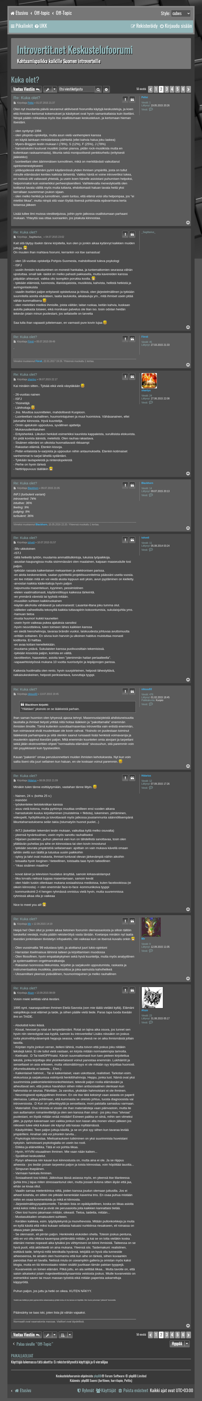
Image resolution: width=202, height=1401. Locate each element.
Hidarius (146, 775)
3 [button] (166, 89)
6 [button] (183, 89)
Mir (143, 938)
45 (150, 342)
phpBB (97, 1376)
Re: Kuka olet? (26, 98)
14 (150, 488)
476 (151, 694)
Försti (145, 336)
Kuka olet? (25, 80)
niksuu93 (147, 689)
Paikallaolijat (22, 1355)
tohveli (145, 537)
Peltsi (145, 97)
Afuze (145, 1010)
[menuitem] (40, 26)
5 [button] (177, 89)
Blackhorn (147, 483)
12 (150, 781)
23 (150, 1015)
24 (150, 395)
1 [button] (156, 89)
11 (150, 543)
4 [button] (172, 89)
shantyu (146, 390)
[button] (150, 89)
